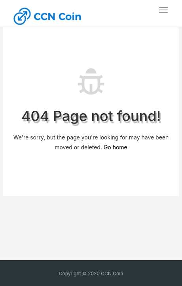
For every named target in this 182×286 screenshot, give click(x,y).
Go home (115, 147)
